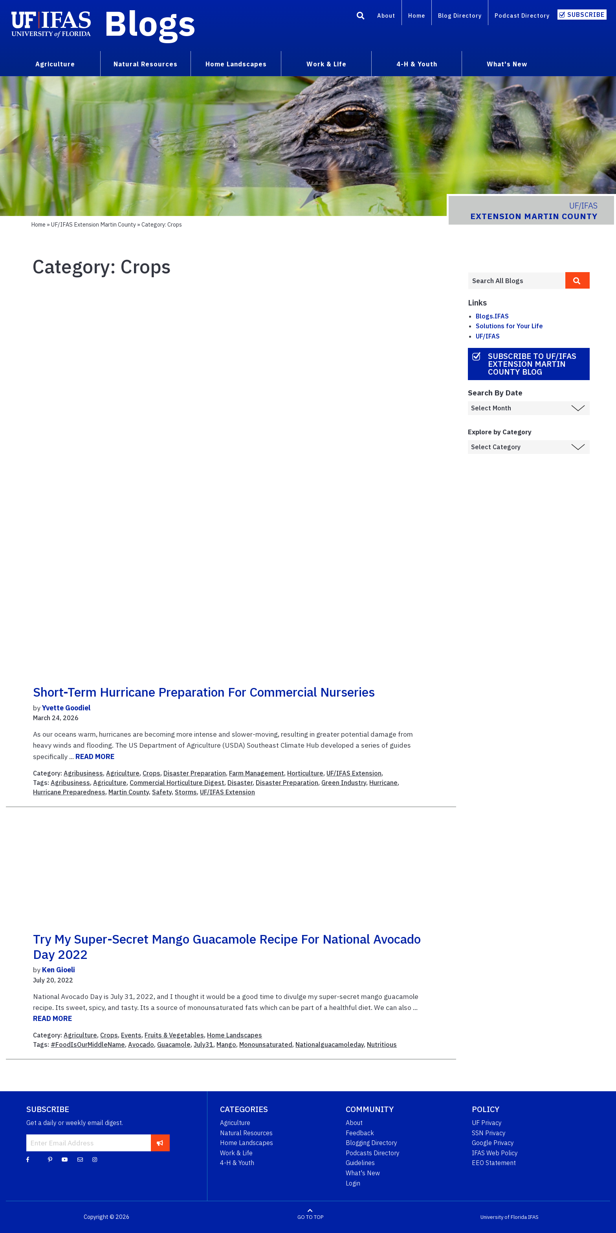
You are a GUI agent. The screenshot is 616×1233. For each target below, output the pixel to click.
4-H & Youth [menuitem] (416, 64)
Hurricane (383, 783)
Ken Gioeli (58, 969)
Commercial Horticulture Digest (177, 783)
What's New (363, 1173)
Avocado (141, 1044)
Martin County (128, 792)
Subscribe (586, 14)
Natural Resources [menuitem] (146, 64)
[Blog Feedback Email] (80, 1159)
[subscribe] (160, 1142)
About (386, 15)
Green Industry (343, 783)
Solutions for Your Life (509, 326)
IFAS (533, 1217)
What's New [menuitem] (507, 64)
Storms (186, 792)
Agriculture (122, 773)
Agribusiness (83, 773)
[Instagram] (94, 1159)
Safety (162, 792)
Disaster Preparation (194, 773)
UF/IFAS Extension (353, 773)
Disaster (240, 783)
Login (353, 1183)
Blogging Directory (371, 1143)
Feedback (360, 1133)
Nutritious (382, 1044)
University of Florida (503, 1217)
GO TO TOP (310, 1217)
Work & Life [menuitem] (326, 64)
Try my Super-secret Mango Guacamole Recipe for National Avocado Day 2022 (227, 946)
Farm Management (256, 773)
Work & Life (236, 1153)
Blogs (150, 22)
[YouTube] (65, 1159)
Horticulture (305, 773)
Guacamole (174, 1044)
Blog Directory (460, 15)
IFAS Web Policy (495, 1153)
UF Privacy (487, 1123)
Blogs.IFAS (492, 316)
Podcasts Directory (373, 1153)
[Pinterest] (50, 1159)
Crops (151, 773)
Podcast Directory (522, 15)
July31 (203, 1044)
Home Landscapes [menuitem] (236, 64)
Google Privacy (493, 1143)
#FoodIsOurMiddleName (88, 1044)
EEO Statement (494, 1163)
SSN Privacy (489, 1133)
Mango (226, 1044)
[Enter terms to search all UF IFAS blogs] (516, 280)
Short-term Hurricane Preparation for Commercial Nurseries (204, 692)
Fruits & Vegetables (174, 1035)
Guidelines (360, 1163)
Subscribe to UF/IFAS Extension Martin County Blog (532, 364)
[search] (577, 280)
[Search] (360, 17)
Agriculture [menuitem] (55, 64)
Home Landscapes (234, 1035)
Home (416, 15)
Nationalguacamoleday (329, 1044)
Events (131, 1035)
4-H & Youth (237, 1163)
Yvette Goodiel (66, 707)
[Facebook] (27, 1159)
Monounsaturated (265, 1044)
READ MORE (94, 756)
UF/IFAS (488, 336)
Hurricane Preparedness (69, 792)
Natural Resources (246, 1133)
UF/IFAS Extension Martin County (93, 224)
